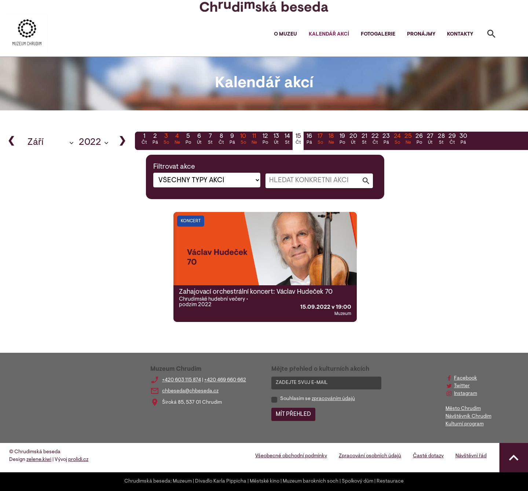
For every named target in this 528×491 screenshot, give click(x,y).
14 (287, 139)
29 (452, 139)
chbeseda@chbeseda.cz (190, 391)
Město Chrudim (463, 408)
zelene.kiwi (38, 459)
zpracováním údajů (333, 399)
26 (419, 139)
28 (441, 139)
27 (430, 139)
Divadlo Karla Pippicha (220, 481)
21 (364, 139)
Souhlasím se (317, 399)
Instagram (465, 393)
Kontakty (460, 34)
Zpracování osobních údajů (370, 456)
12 (265, 139)
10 (243, 139)
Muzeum (182, 481)
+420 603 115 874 (181, 380)
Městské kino (264, 481)
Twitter (462, 386)
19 (342, 139)
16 (309, 139)
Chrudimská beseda (147, 481)
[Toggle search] (491, 35)
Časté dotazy (428, 456)
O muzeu (285, 34)
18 (331, 139)
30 (463, 139)
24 (397, 139)
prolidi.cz (78, 459)
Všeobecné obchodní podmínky (291, 456)
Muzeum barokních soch (310, 481)
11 (254, 139)
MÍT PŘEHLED (293, 414)
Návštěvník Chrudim (468, 416)
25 (408, 139)
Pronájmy (421, 34)
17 (320, 139)
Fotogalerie (378, 34)
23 (386, 139)
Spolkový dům (357, 481)
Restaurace (390, 481)
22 (375, 139)
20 (353, 139)
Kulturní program (464, 424)
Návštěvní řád (471, 456)
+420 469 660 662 (225, 380)
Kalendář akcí (329, 34)
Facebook (465, 378)
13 (276, 139)
